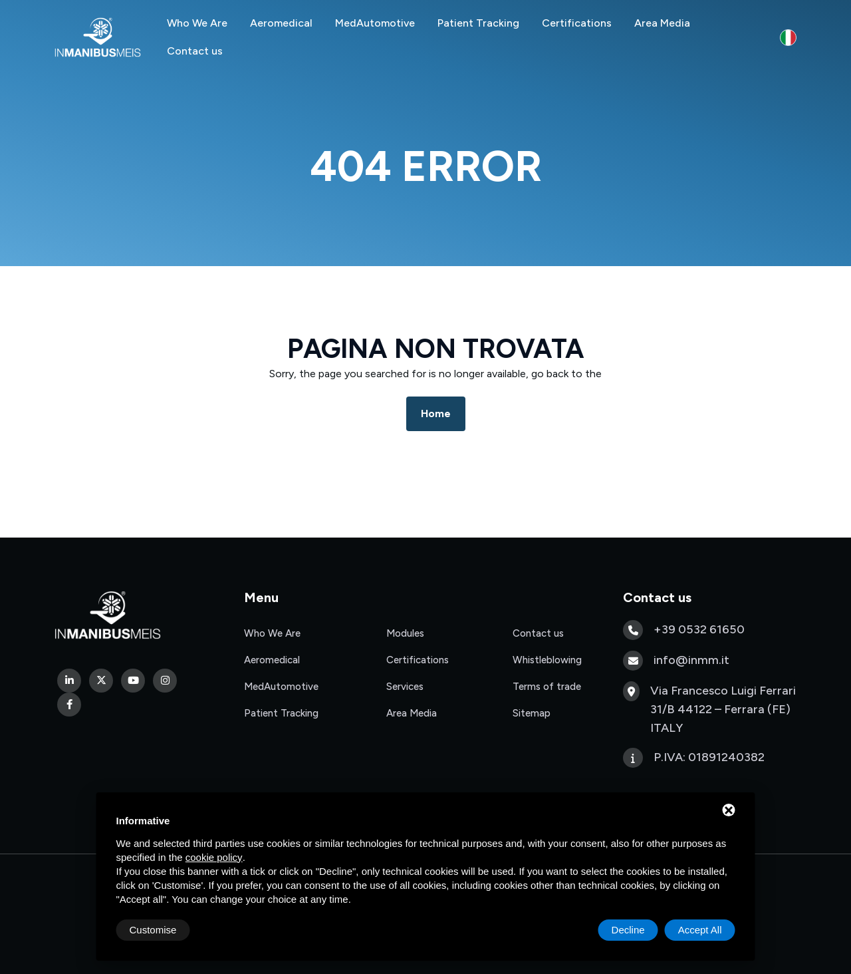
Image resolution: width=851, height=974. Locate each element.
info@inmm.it (691, 660)
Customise (153, 929)
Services (405, 687)
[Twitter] (101, 681)
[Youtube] (133, 681)
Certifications (577, 23)
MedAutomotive (375, 23)
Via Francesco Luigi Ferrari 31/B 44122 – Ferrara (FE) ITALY (723, 709)
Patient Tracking (478, 23)
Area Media (662, 23)
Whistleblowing (547, 660)
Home (436, 413)
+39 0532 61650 (699, 629)
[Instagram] (165, 681)
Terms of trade (547, 687)
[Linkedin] (69, 681)
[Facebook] (69, 705)
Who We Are (197, 23)
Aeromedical (281, 23)
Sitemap (531, 713)
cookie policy (214, 857)
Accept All (700, 929)
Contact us (195, 51)
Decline (628, 929)
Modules (405, 633)
